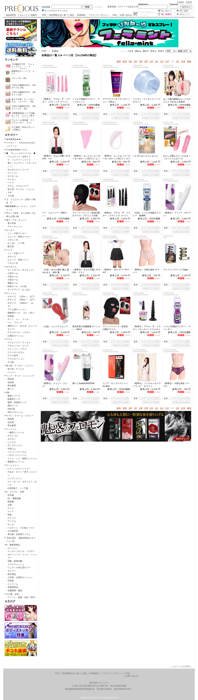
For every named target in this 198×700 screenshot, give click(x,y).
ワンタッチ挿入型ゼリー (19, 567)
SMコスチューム (15, 412)
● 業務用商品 (13, 545)
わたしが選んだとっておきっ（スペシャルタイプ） (176, 157)
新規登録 (112, 6)
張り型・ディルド (16, 369)
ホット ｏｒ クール (19, 319)
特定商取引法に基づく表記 (61, 15)
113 (167, 61)
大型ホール (13, 280)
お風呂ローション (16, 336)
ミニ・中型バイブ (16, 253)
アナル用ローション (17, 309)
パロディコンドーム (17, 455)
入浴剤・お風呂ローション (20, 577)
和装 (10, 514)
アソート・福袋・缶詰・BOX (21, 597)
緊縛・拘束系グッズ (17, 402)
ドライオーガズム (16, 352)
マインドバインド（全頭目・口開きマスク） (116, 327)
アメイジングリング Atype (177, 269)
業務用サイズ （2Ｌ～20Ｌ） (22, 313)
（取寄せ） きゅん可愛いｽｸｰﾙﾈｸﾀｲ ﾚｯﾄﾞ (56, 157)
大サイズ (12, 256)
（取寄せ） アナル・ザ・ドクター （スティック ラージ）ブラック (116, 214)
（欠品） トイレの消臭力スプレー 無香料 (147, 214)
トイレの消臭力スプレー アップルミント (86, 100)
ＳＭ (10, 192)
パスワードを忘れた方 (127, 6)
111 (156, 61)
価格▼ (146, 51)
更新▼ (161, 51)
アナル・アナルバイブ (18, 186)
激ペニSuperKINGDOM (83, 383)
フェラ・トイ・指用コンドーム (22, 458)
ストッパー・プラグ (17, 349)
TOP (44, 15)
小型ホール (13, 273)
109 (146, 61)
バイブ (11, 182)
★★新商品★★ (13, 139)
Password (174, 4)
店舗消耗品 (13, 587)
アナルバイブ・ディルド (19, 342)
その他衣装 (13, 531)
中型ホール (13, 276)
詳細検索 (98, 7)
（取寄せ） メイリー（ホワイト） (177, 214)
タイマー (12, 571)
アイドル (12, 521)
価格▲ (138, 51)
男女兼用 (12, 385)
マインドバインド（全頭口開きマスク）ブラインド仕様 (86, 214)
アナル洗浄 (13, 355)
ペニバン (12, 372)
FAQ (114, 15)
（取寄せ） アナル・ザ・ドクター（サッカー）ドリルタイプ (147, 328)
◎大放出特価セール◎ (16, 150)
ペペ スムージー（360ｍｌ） (54, 214)
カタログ (10, 601)
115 (177, 61)
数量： (46, 114)
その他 (11, 196)
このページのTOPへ (181, 666)
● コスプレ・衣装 (15, 492)
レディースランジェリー (19, 468)
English (180, 2)
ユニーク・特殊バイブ (18, 260)
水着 (10, 505)
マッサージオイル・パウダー (21, 551)
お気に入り (183, 14)
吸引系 (11, 246)
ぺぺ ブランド (15, 322)
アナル (9, 339)
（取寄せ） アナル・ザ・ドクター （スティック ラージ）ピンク (56, 100)
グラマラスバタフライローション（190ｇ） (116, 100)
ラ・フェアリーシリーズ (19, 160)
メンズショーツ (15, 478)
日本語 (189, 2)
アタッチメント (15, 226)
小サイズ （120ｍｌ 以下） (22, 296)
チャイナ (12, 518)
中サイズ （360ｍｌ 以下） (22, 299)
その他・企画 (12, 594)
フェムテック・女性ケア (19, 156)
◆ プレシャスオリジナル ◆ (21, 153)
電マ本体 (12, 223)
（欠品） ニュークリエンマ (55, 326)
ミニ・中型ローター (17, 233)
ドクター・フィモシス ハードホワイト (147, 100)
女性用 (11, 382)
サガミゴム (13, 435)
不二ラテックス (15, 445)
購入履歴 (183, 10)
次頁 (183, 61)
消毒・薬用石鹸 (15, 561)
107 (135, 61)
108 (141, 61)
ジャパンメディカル (17, 452)
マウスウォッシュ (16, 564)
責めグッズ (13, 405)
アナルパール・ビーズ (18, 345)
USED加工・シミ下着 (18, 488)
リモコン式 (13, 240)
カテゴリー (11, 134)
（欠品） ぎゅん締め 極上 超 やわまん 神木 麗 (55, 271)
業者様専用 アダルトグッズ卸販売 (21, 15)
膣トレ (11, 389)
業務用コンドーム (16, 461)
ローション (13, 173)
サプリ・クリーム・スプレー (19, 415)
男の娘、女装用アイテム (19, 534)
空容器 (11, 316)
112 (162, 61)
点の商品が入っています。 (147, 13)
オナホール (13, 176)
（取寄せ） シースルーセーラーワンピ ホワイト (147, 384)
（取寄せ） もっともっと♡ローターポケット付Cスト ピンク (86, 157)
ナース (11, 508)
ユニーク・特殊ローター (19, 236)
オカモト (12, 439)
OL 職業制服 (15, 498)
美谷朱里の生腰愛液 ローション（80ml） (86, 327)
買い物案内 (165, 14)
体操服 (11, 501)
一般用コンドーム (16, 432)
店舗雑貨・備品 (15, 590)
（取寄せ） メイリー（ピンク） (55, 384)
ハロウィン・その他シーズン (21, 528)
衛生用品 (12, 574)
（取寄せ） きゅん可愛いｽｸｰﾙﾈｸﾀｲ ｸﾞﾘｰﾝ (86, 271)
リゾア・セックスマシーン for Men (115, 384)
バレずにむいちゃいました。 (146, 156)
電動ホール (13, 283)
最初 (119, 61)
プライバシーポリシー (99, 15)
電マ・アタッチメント (16, 220)
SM (7, 392)
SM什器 (11, 409)
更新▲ (153, 51)
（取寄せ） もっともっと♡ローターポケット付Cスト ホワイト (116, 157)
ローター (12, 179)
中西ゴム (12, 449)
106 (130, 61)
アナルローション (16, 359)
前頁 (125, 61)
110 (151, 61)
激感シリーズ (14, 396)
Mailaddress (143, 4)
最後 (189, 61)
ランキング (11, 59)
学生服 (11, 495)
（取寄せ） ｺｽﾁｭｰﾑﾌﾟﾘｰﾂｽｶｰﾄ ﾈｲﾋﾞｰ (117, 271)
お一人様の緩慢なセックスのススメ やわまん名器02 (176, 100)
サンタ (11, 524)
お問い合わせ (126, 15)
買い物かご (165, 10)
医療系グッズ (14, 399)
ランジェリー (12, 465)
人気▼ (130, 51)
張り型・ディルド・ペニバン (21, 189)
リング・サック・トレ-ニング (20, 376)
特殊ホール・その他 (17, 286)
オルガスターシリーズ (18, 169)
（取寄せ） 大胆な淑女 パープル (176, 384)
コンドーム (11, 429)
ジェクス (12, 442)
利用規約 (81, 15)
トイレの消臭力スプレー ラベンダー (176, 327)
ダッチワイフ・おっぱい (19, 289)
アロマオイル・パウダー (19, 332)
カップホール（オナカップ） (21, 270)
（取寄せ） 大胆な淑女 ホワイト (146, 271)
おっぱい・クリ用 (16, 243)
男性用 (11, 379)
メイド (11, 511)
